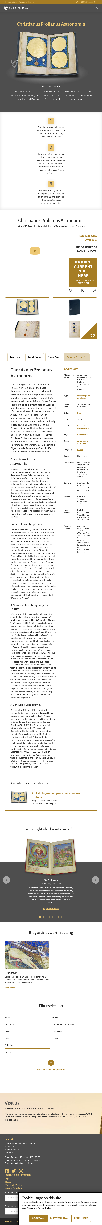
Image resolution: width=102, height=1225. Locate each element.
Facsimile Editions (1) (77, 357)
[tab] (19, 797)
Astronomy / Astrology (82, 442)
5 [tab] (58, 917)
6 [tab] (62, 917)
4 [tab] (53, 917)
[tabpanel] (51, 874)
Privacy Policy (44, 1208)
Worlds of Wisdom (13, 1185)
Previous (6, 880)
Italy (79, 413)
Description (15, 357)
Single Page (53, 357)
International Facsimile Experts (19, 2)
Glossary (9, 1182)
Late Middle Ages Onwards (83, 427)
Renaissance (82, 434)
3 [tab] (49, 917)
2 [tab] (44, 917)
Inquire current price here (83, 272)
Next (95, 880)
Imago (8, 1052)
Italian (80, 449)
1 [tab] (40, 917)
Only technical (59, 1218)
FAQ (7, 1179)
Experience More (51, 908)
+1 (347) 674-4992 (85, 2)
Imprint (8, 1221)
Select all (38, 1218)
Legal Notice (27, 1208)
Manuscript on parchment (83, 396)
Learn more (81, 1218)
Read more (10, 987)
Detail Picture (34, 357)
